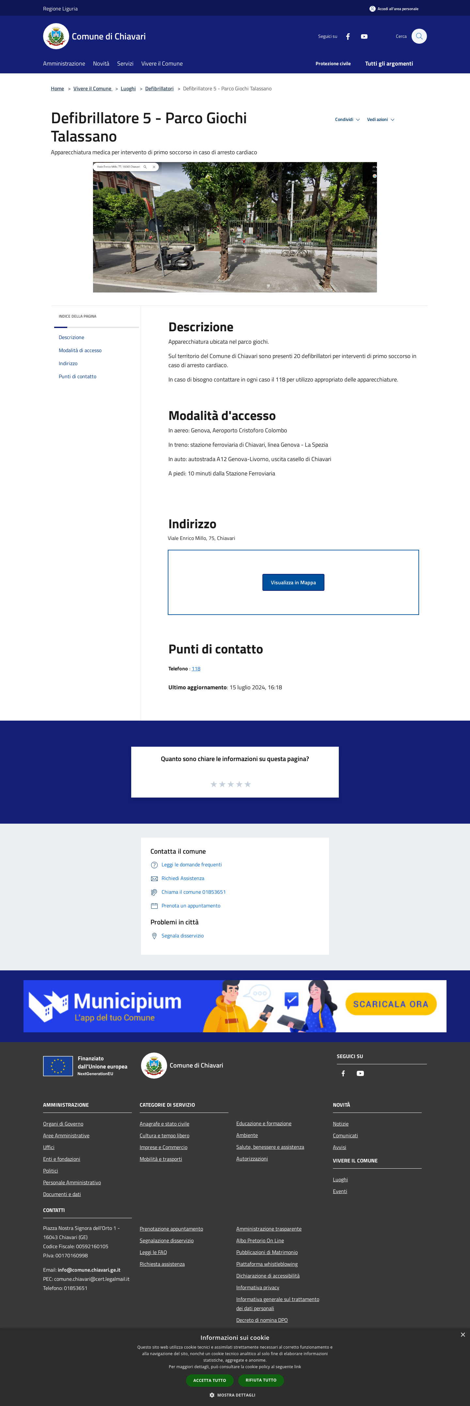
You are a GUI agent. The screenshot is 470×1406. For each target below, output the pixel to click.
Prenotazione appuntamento (171, 1229)
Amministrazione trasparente (269, 1229)
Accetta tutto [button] (210, 1380)
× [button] (462, 1335)
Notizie (341, 1124)
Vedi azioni (382, 120)
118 (196, 668)
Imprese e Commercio (163, 1147)
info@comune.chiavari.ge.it (89, 1270)
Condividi (348, 120)
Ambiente (247, 1135)
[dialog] (235, 1367)
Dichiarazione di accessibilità (268, 1275)
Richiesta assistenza (162, 1264)
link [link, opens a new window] (297, 1366)
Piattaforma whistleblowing (267, 1264)
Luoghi (128, 88)
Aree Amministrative (66, 1135)
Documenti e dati (62, 1194)
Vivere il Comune (93, 88)
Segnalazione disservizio (167, 1240)
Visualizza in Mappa (293, 582)
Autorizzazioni (252, 1158)
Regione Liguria (60, 8)
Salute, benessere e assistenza (270, 1147)
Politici (50, 1170)
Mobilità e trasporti (161, 1159)
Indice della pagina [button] (77, 316)
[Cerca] (419, 36)
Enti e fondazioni (61, 1159)
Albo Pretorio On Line (260, 1240)
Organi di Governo (63, 1124)
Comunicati (345, 1135)
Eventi (340, 1191)
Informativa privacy (257, 1287)
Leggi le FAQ (153, 1252)
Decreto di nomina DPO (262, 1320)
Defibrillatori (159, 88)
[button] (235, 1395)
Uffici (49, 1147)
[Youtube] (361, 36)
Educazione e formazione (263, 1123)
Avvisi (339, 1147)
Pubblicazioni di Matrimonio (267, 1252)
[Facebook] (344, 36)
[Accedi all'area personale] (394, 8)
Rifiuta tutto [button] (261, 1380)
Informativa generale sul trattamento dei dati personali (277, 1303)
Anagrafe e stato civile (164, 1124)
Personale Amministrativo (72, 1182)
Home (57, 88)
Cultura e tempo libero (164, 1135)
